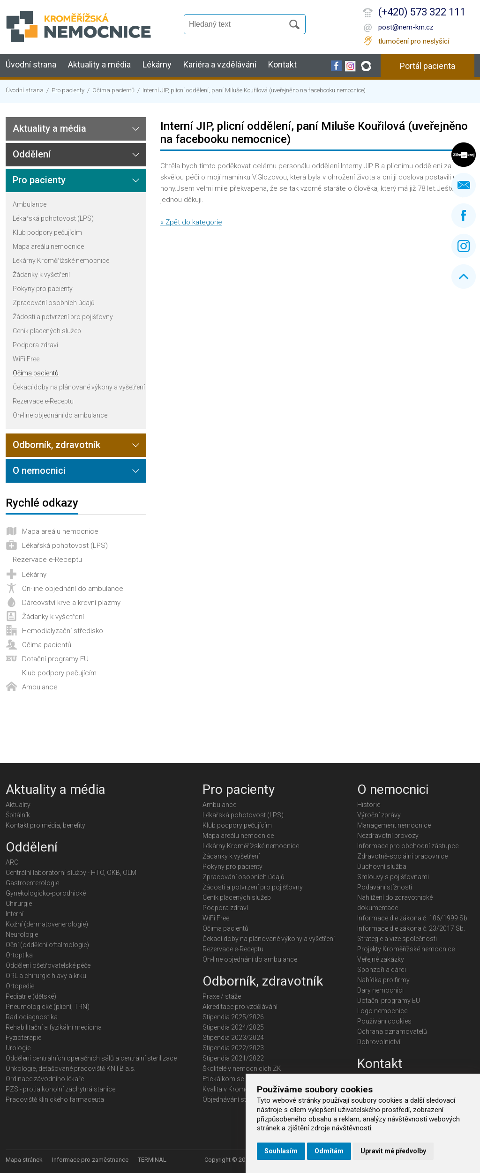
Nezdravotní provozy (388, 835)
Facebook (464, 216)
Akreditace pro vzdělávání (240, 1006)
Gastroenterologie (32, 883)
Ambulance (29, 204)
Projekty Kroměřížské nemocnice (406, 949)
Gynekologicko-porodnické (46, 893)
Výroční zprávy (379, 815)
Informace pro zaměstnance (90, 1159)
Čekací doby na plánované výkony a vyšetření (79, 387)
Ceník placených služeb (47, 331)
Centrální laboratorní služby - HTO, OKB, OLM (71, 872)
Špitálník (18, 815)
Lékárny (157, 64)
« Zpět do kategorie (191, 222)
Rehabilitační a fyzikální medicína (54, 1027)
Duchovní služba (381, 866)
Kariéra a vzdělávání (219, 64)
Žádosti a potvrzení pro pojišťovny (63, 317)
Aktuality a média (99, 64)
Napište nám (464, 185)
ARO (12, 862)
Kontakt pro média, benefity (45, 825)
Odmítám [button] (329, 1151)
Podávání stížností (384, 887)
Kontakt (282, 64)
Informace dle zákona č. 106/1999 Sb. (413, 918)
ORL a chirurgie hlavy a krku (46, 975)
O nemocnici (39, 470)
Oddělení (32, 154)
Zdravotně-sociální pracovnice (402, 856)
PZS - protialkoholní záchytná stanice (60, 1089)
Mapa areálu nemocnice (48, 246)
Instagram (464, 246)
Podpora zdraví (35, 345)
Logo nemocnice (382, 1011)
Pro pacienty (68, 90)
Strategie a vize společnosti (397, 938)
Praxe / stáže (221, 996)
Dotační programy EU (55, 659)
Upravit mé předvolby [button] (393, 1151)
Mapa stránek (24, 1159)
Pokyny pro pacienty (43, 288)
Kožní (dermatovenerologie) (47, 924)
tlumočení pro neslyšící (413, 41)
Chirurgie (19, 903)
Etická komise (223, 1079)
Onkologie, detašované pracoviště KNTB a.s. (70, 1068)
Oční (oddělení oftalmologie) (47, 945)
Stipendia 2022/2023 (233, 1048)
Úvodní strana (31, 64)
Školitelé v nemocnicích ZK (241, 1068)
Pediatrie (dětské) (31, 996)
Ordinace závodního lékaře (45, 1079)
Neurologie (22, 934)
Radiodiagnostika (32, 1017)
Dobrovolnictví (378, 1042)
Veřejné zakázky (380, 959)
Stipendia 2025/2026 (233, 1017)
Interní (14, 914)
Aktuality (18, 804)
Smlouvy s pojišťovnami (393, 877)
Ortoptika (19, 955)
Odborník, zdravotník (56, 444)
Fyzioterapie (23, 1037)
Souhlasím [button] (281, 1151)
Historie (368, 804)
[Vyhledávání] (238, 24)
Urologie (18, 1048)
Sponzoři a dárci (381, 969)
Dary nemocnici (380, 990)
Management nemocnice (394, 825)
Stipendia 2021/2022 (233, 1058)
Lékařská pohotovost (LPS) (53, 218)
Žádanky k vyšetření (41, 274)
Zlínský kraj (464, 155)
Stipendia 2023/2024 (233, 1037)
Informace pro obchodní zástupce (407, 846)
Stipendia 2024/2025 (233, 1027)
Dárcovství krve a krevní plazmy (71, 602)
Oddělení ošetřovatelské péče (48, 965)
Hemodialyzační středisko (62, 631)
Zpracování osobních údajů (54, 302)
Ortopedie (20, 986)
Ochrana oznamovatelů (392, 1031)
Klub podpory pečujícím (47, 232)
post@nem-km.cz (406, 27)
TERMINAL (152, 1159)
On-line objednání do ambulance (60, 415)
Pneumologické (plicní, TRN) (48, 1006)
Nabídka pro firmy (383, 980)
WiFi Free (26, 359)
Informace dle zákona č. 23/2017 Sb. (411, 928)
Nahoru (464, 276)
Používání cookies (384, 1021)
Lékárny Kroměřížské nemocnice (61, 260)
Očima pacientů (113, 90)
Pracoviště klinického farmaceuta (55, 1099)
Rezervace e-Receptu (43, 401)
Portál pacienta (427, 66)
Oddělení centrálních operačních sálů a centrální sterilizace (91, 1058)
